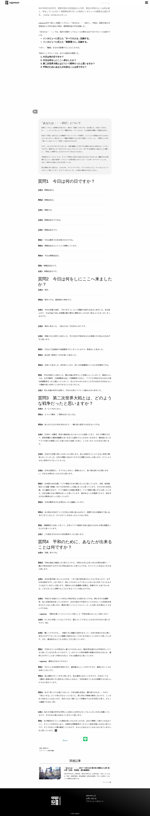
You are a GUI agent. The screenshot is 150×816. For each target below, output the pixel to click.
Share (65, 740)
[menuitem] (146, 2)
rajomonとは (91, 796)
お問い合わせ (91, 798)
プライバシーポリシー (95, 801)
